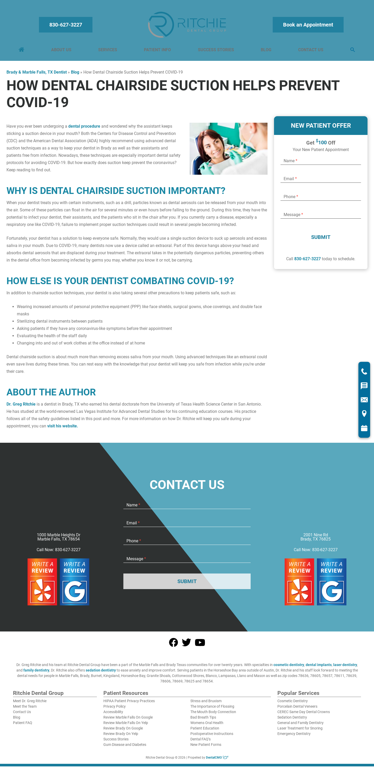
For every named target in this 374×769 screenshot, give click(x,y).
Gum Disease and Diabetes (124, 747)
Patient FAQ (22, 725)
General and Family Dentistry (300, 725)
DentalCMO (217, 760)
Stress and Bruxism (206, 703)
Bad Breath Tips (203, 720)
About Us (62, 51)
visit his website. (62, 428)
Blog (265, 51)
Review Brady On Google (123, 731)
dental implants (319, 667)
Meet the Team (25, 709)
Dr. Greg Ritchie (21, 406)
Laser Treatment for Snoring (300, 731)
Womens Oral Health (206, 725)
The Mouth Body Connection (213, 714)
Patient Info (157, 51)
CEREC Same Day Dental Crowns (303, 714)
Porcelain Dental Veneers (297, 709)
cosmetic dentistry (288, 667)
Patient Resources (125, 696)
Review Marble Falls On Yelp (125, 725)
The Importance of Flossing (212, 709)
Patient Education (204, 731)
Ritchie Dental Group (38, 696)
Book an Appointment (307, 26)
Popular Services (298, 696)
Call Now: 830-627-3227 (59, 552)
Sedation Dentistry (292, 720)
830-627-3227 (66, 26)
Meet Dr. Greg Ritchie (29, 703)
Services (108, 51)
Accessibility (113, 714)
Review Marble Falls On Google (128, 720)
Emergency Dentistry (294, 736)
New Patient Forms (205, 747)
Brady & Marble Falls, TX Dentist (36, 74)
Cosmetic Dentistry (292, 703)
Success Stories (216, 51)
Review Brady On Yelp (120, 736)
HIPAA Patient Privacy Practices (129, 703)
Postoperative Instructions (211, 736)
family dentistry (36, 673)
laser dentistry (345, 667)
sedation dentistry (101, 673)
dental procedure (84, 128)
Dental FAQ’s (200, 742)
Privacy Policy (114, 709)
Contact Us (310, 51)
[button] (351, 51)
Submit (320, 240)
